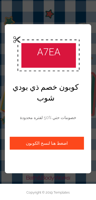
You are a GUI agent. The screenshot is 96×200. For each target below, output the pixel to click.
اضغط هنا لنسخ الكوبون (47, 143)
